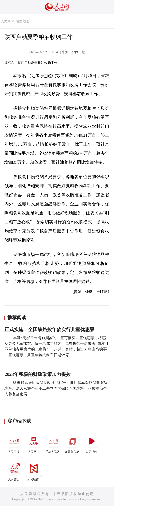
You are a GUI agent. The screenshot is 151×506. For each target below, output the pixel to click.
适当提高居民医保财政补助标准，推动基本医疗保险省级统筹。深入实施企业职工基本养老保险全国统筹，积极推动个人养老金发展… (56, 388)
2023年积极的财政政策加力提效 (37, 374)
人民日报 (14, 443)
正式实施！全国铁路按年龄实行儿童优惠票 (49, 329)
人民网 (6, 21)
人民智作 (33, 470)
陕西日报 (78, 52)
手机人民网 (53, 443)
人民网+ (33, 443)
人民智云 (14, 470)
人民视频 (92, 443)
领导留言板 (72, 443)
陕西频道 (22, 21)
